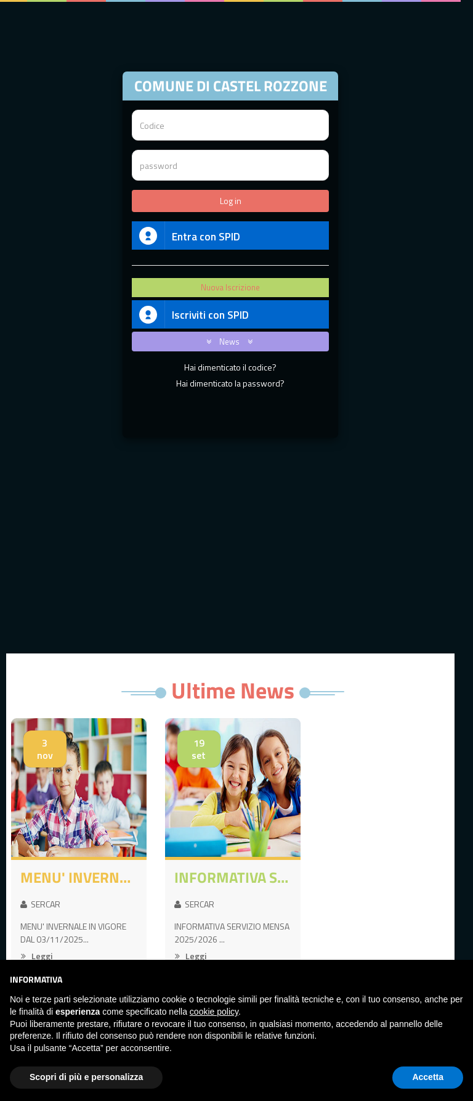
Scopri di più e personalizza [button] (86, 1077)
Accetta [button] (427, 1077)
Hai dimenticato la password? (230, 383)
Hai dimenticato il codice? (230, 367)
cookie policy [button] (214, 1012)
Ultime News (232, 690)
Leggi (36, 955)
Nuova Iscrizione (230, 287)
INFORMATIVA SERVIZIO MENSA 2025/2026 (232, 877)
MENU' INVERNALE (78, 877)
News (227, 341)
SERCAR (40, 904)
